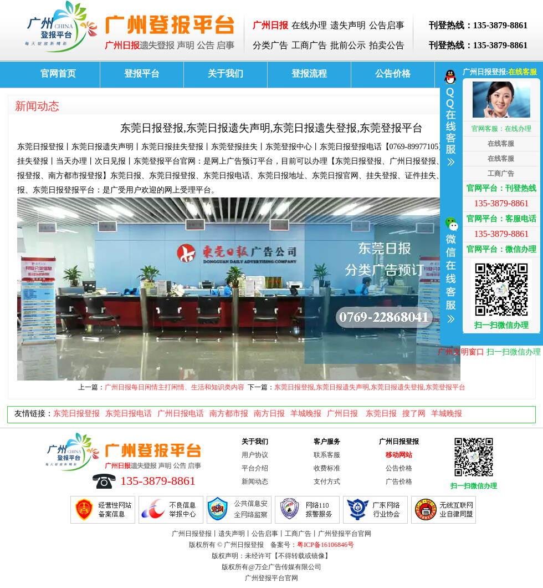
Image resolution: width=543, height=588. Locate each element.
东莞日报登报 (76, 413)
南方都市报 (228, 413)
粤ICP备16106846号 (325, 545)
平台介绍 (255, 468)
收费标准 (327, 468)
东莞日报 (381, 413)
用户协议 (255, 455)
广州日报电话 (180, 413)
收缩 (450, 201)
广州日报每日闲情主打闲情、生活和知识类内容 (174, 387)
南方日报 (269, 413)
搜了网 (414, 413)
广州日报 (343, 413)
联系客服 (327, 455)
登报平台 (142, 73)
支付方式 (327, 481)
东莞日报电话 (128, 413)
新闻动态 (37, 106)
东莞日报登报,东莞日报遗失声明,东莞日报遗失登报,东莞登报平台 (369, 387)
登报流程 (309, 73)
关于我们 (225, 73)
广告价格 (399, 481)
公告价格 (393, 73)
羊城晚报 (305, 413)
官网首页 (58, 73)
